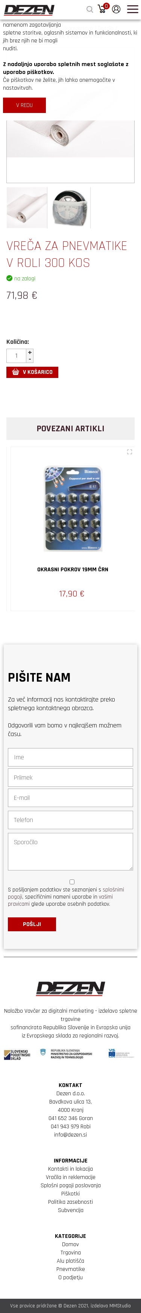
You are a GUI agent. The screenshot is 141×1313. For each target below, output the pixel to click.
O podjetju (70, 1277)
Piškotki (70, 1194)
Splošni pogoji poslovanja (71, 1186)
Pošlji (32, 924)
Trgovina (71, 1253)
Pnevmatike (70, 1269)
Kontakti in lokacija (70, 1169)
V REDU (24, 105)
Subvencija (70, 1210)
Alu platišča (70, 1261)
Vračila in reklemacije (71, 1177)
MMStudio (120, 1305)
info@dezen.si (70, 1135)
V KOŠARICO (32, 372)
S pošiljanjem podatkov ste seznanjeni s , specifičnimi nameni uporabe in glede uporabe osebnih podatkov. (66, 897)
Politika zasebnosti (70, 1202)
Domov (70, 1244)
